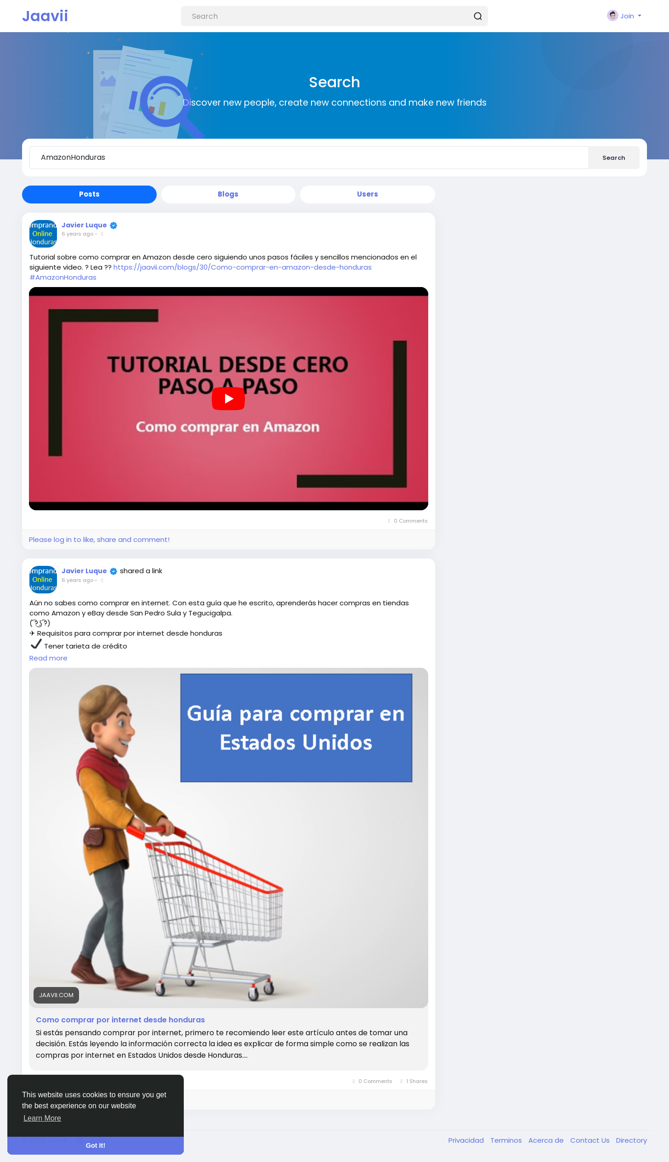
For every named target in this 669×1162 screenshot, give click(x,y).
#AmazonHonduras (62, 277)
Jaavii (45, 16)
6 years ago (77, 233)
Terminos (507, 1140)
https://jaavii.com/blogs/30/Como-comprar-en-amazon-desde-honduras (242, 267)
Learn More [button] (42, 1118)
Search (613, 157)
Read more (48, 658)
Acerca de (547, 1140)
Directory (631, 1140)
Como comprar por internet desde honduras (120, 1020)
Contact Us (591, 1140)
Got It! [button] (95, 1145)
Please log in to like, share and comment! (99, 539)
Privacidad (467, 1140)
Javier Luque (84, 225)
